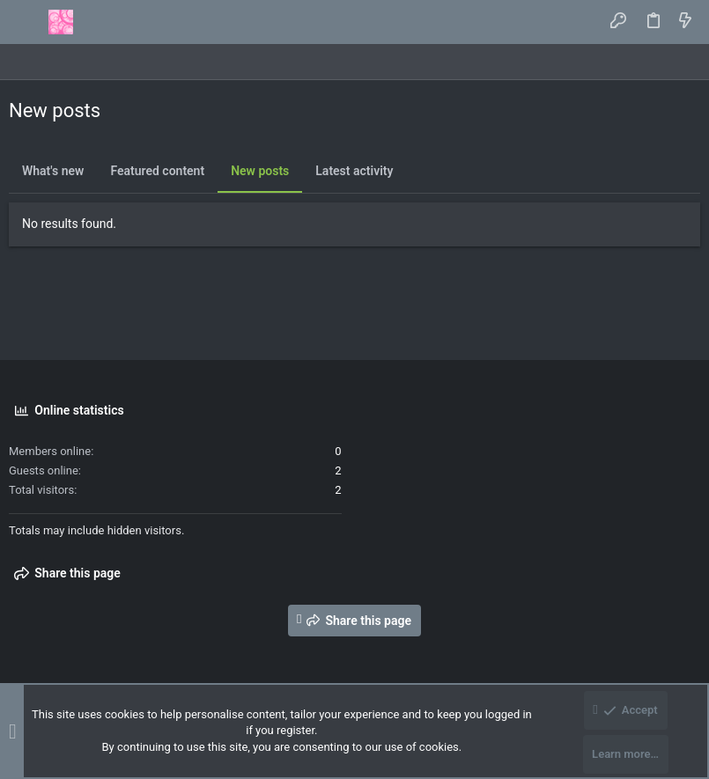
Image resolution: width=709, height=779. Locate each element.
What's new (53, 171)
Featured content (157, 171)
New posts (260, 171)
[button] (26, 22)
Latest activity (354, 171)
